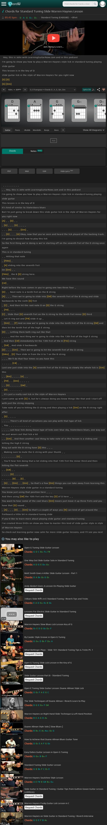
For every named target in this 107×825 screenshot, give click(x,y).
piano (17, 130)
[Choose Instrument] (63, 130)
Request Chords (33, 590)
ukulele (27, 130)
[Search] (94, 4)
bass (56, 130)
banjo (46, 130)
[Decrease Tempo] (3, 90)
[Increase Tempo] (25, 90)
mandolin (37, 130)
